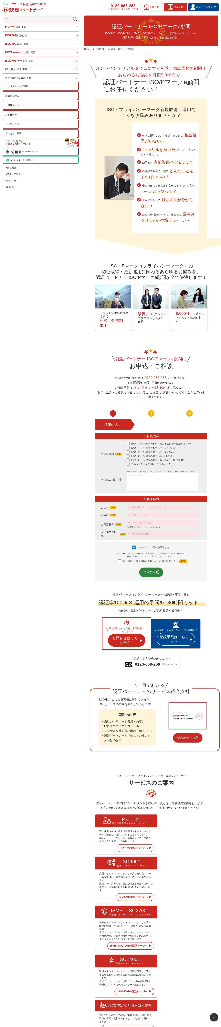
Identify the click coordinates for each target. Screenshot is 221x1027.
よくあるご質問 (14, 135)
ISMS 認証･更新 (130, 976)
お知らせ (11, 182)
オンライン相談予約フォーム (199, 971)
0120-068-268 (122, 6)
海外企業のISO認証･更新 (18, 79)
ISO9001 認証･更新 (131, 966)
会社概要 (11, 169)
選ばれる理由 (13, 97)
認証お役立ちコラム (163, 971)
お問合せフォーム (194, 987)
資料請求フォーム (194, 982)
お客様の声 (11, 116)
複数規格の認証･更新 (16, 71)
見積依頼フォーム (194, 977)
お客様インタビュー (16, 107)
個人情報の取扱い (147, 539)
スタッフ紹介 (14, 175)
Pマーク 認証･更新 (131, 961)
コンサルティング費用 (17, 88)
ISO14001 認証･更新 (132, 971)
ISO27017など (129, 982)
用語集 (10, 189)
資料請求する (166, 719)
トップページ (129, 955)
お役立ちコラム (14, 125)
